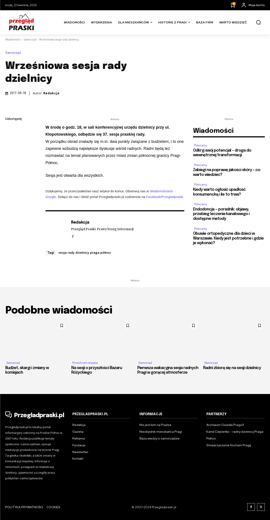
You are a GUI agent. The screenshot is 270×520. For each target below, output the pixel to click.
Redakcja (51, 93)
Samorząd (30, 39)
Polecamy (200, 145)
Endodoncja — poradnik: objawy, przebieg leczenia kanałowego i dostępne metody (221, 214)
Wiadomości (13, 39)
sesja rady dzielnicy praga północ (84, 252)
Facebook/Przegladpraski (164, 197)
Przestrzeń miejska (85, 363)
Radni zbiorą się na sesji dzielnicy (232, 368)
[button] (258, 22)
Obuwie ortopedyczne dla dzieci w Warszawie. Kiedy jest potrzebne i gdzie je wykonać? (228, 238)
